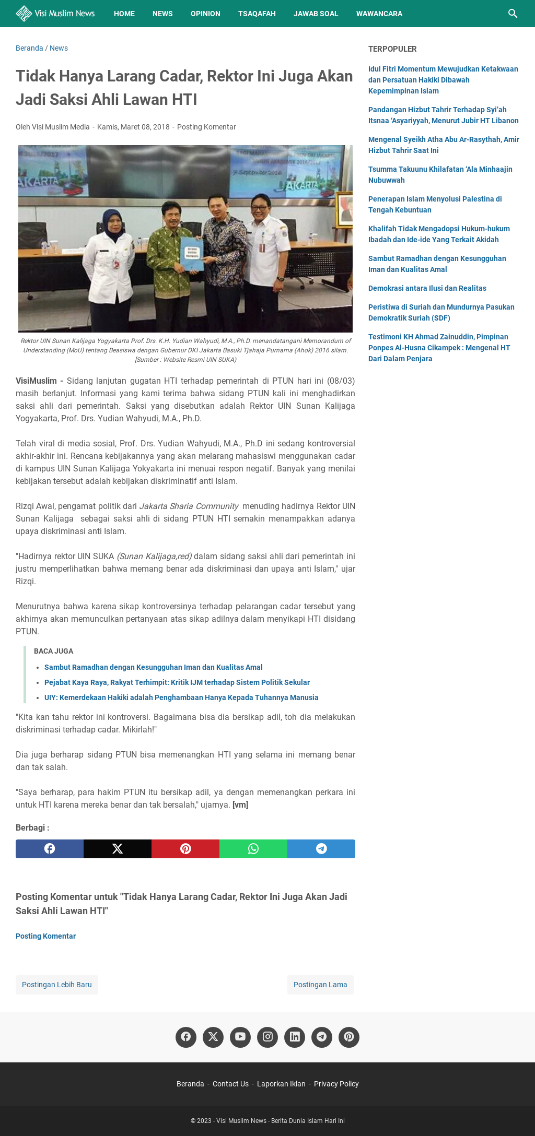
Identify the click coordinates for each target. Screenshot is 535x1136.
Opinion (205, 13)
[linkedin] (294, 1037)
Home (124, 13)
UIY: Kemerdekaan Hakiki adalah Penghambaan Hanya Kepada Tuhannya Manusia (181, 697)
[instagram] (267, 1037)
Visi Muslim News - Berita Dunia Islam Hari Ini (280, 1121)
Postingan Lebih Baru (57, 984)
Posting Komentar (206, 127)
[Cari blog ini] (513, 13)
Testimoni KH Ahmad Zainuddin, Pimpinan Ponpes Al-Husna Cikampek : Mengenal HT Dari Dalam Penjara (439, 348)
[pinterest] (185, 848)
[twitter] (118, 848)
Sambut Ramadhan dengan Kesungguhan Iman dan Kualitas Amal (153, 667)
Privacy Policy (336, 1084)
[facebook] (50, 848)
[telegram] (321, 848)
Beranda (190, 1084)
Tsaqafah (257, 13)
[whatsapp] (253, 848)
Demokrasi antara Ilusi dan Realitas (427, 288)
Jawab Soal (316, 13)
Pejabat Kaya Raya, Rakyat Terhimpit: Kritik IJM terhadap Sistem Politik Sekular (177, 682)
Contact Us (231, 1084)
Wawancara (379, 13)
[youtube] (240, 1037)
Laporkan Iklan (281, 1084)
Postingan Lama (320, 984)
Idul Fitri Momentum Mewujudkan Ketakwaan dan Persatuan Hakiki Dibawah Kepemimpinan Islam (443, 80)
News (163, 13)
